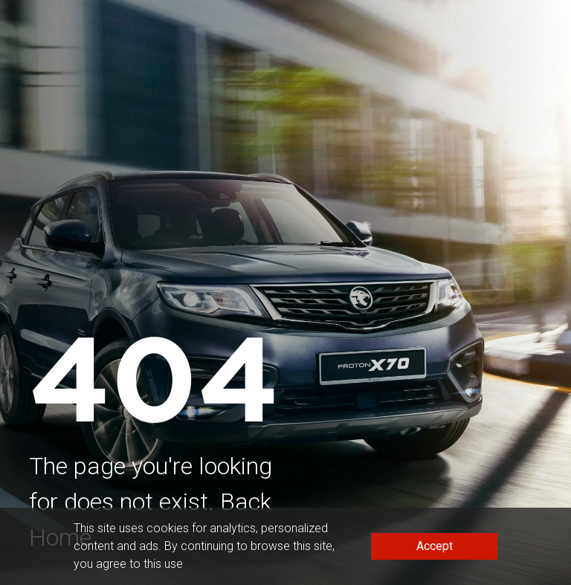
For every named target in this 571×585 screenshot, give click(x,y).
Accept (434, 546)
